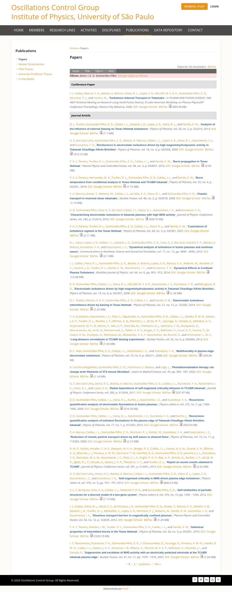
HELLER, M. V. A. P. (166, 93)
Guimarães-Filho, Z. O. (192, 93)
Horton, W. (100, 98)
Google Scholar (148, 107)
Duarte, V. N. (194, 448)
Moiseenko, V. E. (133, 335)
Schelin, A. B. (201, 506)
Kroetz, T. (92, 194)
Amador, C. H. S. (100, 448)
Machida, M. (131, 326)
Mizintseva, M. (113, 335)
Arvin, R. (98, 330)
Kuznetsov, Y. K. (85, 145)
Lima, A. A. (97, 490)
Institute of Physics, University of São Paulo (82, 16)
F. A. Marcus (77, 194)
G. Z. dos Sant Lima (81, 140)
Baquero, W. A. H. (122, 448)
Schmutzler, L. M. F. (199, 335)
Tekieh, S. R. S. (133, 330)
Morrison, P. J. (78, 98)
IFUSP (125, 588)
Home (19, 30)
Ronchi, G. (174, 335)
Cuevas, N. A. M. (176, 448)
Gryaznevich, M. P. (81, 326)
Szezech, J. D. (138, 124)
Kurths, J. (133, 400)
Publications (137, 30)
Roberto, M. (106, 194)
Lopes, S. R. (146, 93)
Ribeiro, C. (137, 548)
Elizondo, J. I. (137, 321)
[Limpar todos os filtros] (133, 75)
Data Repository (168, 30)
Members (37, 30)
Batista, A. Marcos (112, 93)
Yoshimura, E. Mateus (140, 367)
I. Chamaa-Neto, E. (152, 543)
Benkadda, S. (112, 511)
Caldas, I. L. (121, 124)
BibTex (212, 66)
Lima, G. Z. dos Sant (110, 210)
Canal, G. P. (184, 330)
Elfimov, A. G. (120, 321)
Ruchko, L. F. (103, 321)
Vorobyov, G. (94, 335)
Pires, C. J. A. (130, 457)
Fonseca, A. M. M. (104, 453)
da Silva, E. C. (138, 194)
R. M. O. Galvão (79, 448)
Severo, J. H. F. (113, 462)
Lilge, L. (165, 367)
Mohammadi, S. (114, 330)
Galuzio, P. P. (194, 242)
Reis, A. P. (117, 326)
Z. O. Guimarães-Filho (83, 210)
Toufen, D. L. (97, 161)
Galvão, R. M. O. (195, 316)
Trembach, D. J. (150, 326)
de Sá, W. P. (154, 321)
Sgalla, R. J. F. (81, 462)
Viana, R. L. (131, 93)
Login (214, 6)
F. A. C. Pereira (79, 161)
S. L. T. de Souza (79, 490)
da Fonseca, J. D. (124, 506)
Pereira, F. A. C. (95, 300)
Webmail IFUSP (194, 6)
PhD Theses (26, 69)
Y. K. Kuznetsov (79, 316)
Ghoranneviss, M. (80, 330)
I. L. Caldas (76, 93)
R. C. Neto (76, 351)
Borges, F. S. (141, 448)
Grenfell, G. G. (145, 453)
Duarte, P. (199, 330)
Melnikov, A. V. (202, 321)
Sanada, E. (185, 321)
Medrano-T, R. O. (130, 490)
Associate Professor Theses (35, 74)
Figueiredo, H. (131, 316)
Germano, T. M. (170, 326)
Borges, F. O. (151, 330)
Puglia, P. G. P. (148, 457)
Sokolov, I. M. (97, 527)
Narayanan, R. (189, 326)
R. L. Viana (76, 242)
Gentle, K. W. (190, 124)
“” (136, 98)
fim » (158, 564)
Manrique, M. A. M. (88, 457)
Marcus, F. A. (92, 93)
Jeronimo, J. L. (192, 453)
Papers (23, 59)
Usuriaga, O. (170, 321)
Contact (195, 30)
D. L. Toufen (77, 124)
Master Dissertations (31, 64)
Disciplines (111, 30)
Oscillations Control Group (55, 7)
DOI (135, 107)
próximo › (145, 564)
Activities (89, 30)
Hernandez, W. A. (99, 177)
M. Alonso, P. (102, 326)
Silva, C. (116, 316)
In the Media (26, 79)
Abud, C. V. (105, 506)
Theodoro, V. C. (133, 462)
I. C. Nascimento (80, 543)
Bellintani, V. (168, 330)
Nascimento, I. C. (202, 140)
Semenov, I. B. (120, 548)
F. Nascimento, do (155, 335)
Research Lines (62, 30)
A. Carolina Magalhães (83, 367)
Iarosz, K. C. (102, 383)
